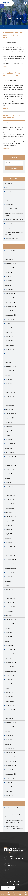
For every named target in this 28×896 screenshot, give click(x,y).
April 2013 (8, 692)
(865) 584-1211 (12, 865)
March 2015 (8, 594)
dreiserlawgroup (11, 42)
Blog (6, 187)
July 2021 (7, 272)
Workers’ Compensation (11, 238)
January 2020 (8, 349)
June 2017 (8, 478)
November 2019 (9, 358)
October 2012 (9, 718)
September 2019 (9, 366)
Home (4, 26)
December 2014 (9, 606)
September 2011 (9, 774)
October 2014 (9, 615)
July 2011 (7, 782)
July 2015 (7, 576)
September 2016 (9, 516)
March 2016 (8, 542)
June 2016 (8, 529)
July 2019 (7, 375)
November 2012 (9, 714)
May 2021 (8, 280)
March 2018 (8, 439)
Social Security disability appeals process (13, 815)
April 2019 (8, 388)
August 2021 (8, 268)
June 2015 (8, 581)
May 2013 (8, 688)
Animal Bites (8, 183)
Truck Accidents (9, 223)
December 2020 (9, 302)
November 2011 (9, 765)
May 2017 (8, 482)
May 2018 (8, 431)
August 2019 (8, 371)
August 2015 (8, 572)
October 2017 (9, 461)
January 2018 (8, 448)
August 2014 (8, 624)
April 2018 (8, 435)
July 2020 (7, 323)
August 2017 (8, 469)
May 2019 (8, 383)
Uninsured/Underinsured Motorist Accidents (14, 233)
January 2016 (8, 551)
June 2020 (8, 328)
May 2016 (8, 534)
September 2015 (9, 568)
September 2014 (9, 619)
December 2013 (9, 658)
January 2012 (8, 757)
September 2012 (9, 722)
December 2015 (9, 555)
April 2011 (8, 795)
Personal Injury (9, 204)
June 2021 (8, 276)
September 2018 (9, 413)
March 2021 (8, 289)
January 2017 (8, 499)
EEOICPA (7, 200)
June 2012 (8, 735)
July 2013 (7, 679)
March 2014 (8, 645)
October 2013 (9, 667)
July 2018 (7, 422)
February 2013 (9, 701)
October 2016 (9, 512)
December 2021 (9, 250)
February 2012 (9, 752)
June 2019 (8, 379)
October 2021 (9, 259)
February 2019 (9, 392)
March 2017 (8, 491)
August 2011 (8, 778)
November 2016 (9, 508)
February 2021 (9, 293)
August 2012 (8, 727)
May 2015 (8, 585)
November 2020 (9, 306)
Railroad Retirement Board (12, 209)
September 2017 (9, 465)
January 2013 (8, 705)
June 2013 (8, 684)
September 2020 (9, 315)
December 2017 (9, 452)
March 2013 (8, 697)
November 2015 (9, 559)
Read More (6, 66)
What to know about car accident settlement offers (13, 35)
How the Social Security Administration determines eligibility (14, 827)
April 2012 (8, 744)
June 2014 (8, 632)
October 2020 (9, 310)
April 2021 (8, 285)
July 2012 (7, 731)
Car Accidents (9, 191)
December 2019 (9, 353)
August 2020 (8, 319)
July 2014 (7, 628)
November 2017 (9, 456)
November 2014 (9, 611)
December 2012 (9, 709)
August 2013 (8, 675)
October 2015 (9, 564)
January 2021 (8, 298)
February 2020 (9, 345)
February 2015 (9, 598)
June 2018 (8, 426)
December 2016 (9, 504)
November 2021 (9, 255)
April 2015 (8, 589)
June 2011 (8, 787)
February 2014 (9, 649)
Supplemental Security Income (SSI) (14, 219)
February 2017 (9, 495)
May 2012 (8, 739)
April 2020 (8, 336)
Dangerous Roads (9, 196)
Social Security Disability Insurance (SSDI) (14, 214)
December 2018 (9, 401)
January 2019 (8, 396)
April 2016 (8, 538)
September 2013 (9, 671)
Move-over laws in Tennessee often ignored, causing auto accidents (14, 821)
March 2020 (8, 341)
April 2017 (8, 486)
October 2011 (9, 769)
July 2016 (7, 525)
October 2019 (9, 362)
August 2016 (8, 521)
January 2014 (8, 654)
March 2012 (8, 748)
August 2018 (8, 418)
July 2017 (7, 473)
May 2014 (8, 636)
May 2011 (8, 791)
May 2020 (8, 332)
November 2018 (9, 405)
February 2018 (9, 443)
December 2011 (9, 761)
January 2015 (8, 602)
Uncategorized (9, 228)
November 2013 (9, 662)
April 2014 (8, 641)
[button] (2, 6)
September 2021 (9, 263)
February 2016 (9, 546)
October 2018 (9, 409)
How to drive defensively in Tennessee (12, 808)
